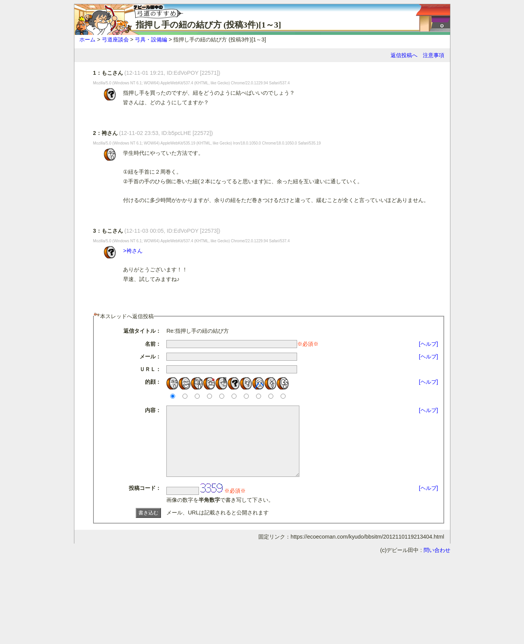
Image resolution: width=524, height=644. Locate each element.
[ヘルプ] (428, 344)
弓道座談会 (115, 39)
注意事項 (433, 55)
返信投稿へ (404, 55)
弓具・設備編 (151, 39)
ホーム (87, 39)
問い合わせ (437, 564)
